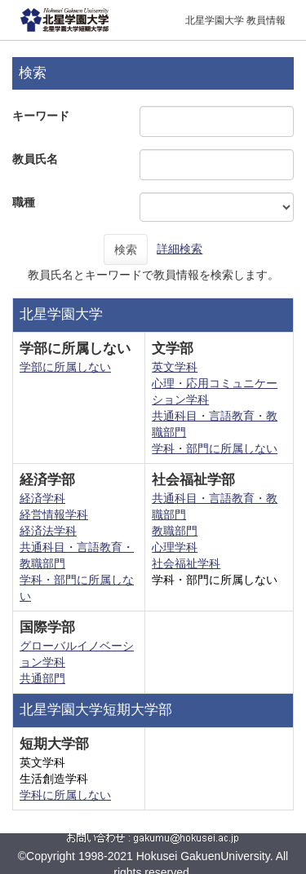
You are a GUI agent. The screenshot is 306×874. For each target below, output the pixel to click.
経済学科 (42, 498)
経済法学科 (48, 530)
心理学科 (174, 547)
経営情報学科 (54, 514)
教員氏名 (35, 159)
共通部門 (42, 678)
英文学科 (174, 366)
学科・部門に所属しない (214, 448)
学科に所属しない (65, 794)
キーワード (40, 115)
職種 (23, 202)
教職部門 (174, 530)
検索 (125, 249)
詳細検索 (179, 248)
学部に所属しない (65, 366)
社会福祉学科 (186, 563)
